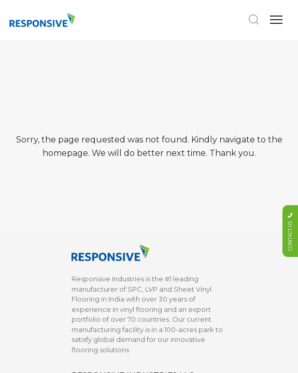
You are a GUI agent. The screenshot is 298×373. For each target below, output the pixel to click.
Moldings (87, 144)
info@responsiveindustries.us (133, 42)
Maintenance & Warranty (97, 276)
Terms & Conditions (181, 256)
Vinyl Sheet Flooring (105, 159)
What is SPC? (94, 296)
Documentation (176, 215)
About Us (87, 215)
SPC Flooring (94, 98)
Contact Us (168, 230)
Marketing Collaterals (107, 129)
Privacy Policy (172, 271)
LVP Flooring (92, 113)
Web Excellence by (150, 357)
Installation (89, 256)
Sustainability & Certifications (97, 235)
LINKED (165, 309)
